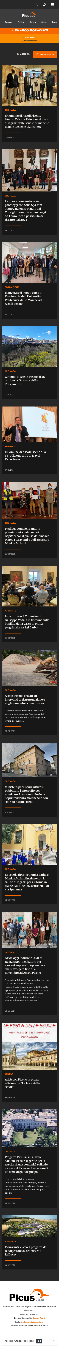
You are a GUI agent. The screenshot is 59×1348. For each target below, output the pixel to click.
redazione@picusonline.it (33, 1322)
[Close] (53, 1340)
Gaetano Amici (39, 1318)
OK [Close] (39, 1341)
